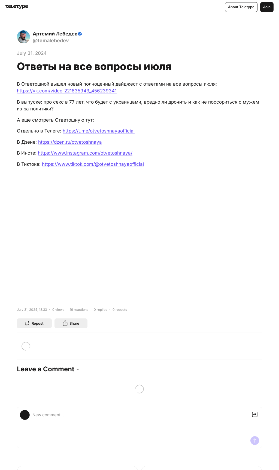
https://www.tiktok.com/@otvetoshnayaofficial (93, 164)
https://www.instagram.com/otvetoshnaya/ (85, 153)
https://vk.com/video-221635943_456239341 (67, 91)
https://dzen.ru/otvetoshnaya (70, 142)
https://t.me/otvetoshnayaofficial (99, 131)
